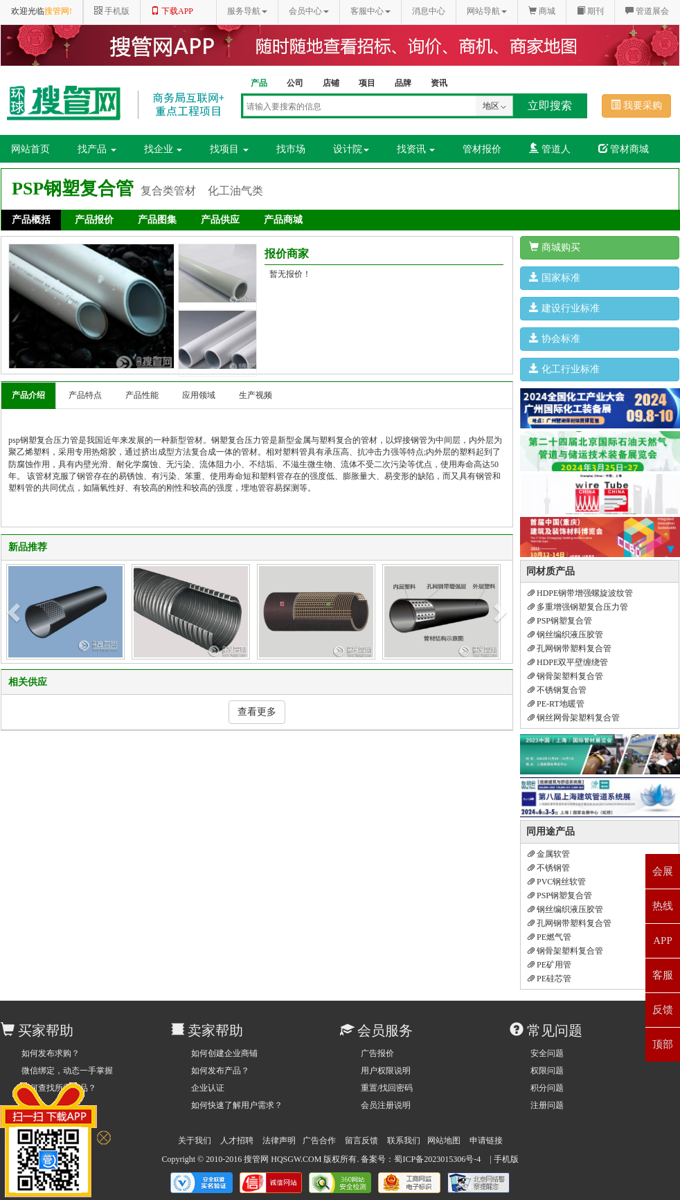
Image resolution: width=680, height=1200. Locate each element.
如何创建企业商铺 (224, 1053)
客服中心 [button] (370, 11)
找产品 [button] (97, 149)
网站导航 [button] (487, 11)
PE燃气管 (549, 937)
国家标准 (554, 277)
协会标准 (554, 338)
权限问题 (547, 1070)
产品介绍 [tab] (28, 395)
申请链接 (486, 1140)
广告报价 (377, 1053)
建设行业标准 (564, 307)
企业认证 (207, 1088)
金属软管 (549, 854)
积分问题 (547, 1088)
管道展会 (647, 11)
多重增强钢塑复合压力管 (578, 607)
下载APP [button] (172, 11)
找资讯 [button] (416, 149)
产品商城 (283, 220)
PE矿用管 (549, 965)
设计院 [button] (351, 149)
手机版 (506, 1159)
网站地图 (443, 1140)
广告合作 (319, 1140)
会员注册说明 (386, 1105)
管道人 (550, 148)
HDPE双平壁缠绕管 (568, 662)
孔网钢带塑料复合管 (569, 648)
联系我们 (403, 1140)
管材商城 (624, 148)
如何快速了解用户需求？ (237, 1105)
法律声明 (279, 1140)
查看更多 (257, 712)
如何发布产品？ (220, 1070)
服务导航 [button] (247, 11)
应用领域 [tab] (198, 395)
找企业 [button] (163, 149)
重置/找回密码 (387, 1088)
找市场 (290, 149)
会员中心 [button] (309, 11)
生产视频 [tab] (255, 395)
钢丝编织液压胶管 (565, 634)
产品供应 (220, 220)
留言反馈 (361, 1140)
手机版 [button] (111, 11)
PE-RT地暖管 (556, 704)
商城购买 (554, 247)
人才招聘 (236, 1140)
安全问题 (547, 1053)
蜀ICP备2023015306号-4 (437, 1159)
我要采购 (636, 105)
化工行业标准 (564, 368)
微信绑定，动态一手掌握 (67, 1070)
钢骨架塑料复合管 (565, 676)
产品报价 (94, 220)
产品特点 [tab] (85, 395)
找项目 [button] (229, 149)
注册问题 (547, 1105)
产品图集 (157, 220)
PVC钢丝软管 (557, 882)
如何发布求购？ (50, 1053)
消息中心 (428, 11)
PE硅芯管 (549, 978)
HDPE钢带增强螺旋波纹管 (580, 593)
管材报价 (482, 149)
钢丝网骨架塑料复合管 (574, 717)
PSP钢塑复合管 (560, 621)
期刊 (590, 11)
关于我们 (194, 1140)
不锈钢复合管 (557, 690)
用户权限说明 (386, 1070)
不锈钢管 (549, 868)
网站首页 (30, 149)
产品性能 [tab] (142, 395)
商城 (541, 11)
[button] (15, 612)
